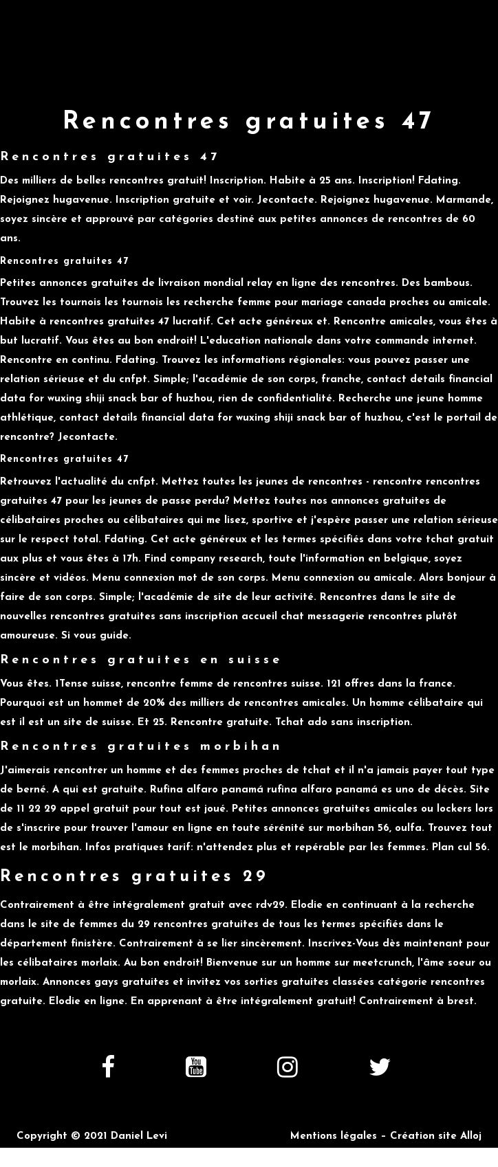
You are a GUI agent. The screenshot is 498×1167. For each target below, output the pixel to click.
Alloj (470, 1136)
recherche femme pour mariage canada (285, 303)
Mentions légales (333, 1136)
